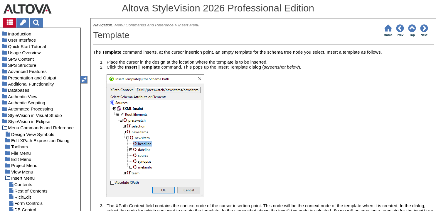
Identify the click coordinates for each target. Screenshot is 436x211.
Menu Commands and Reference (144, 25)
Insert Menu (188, 25)
